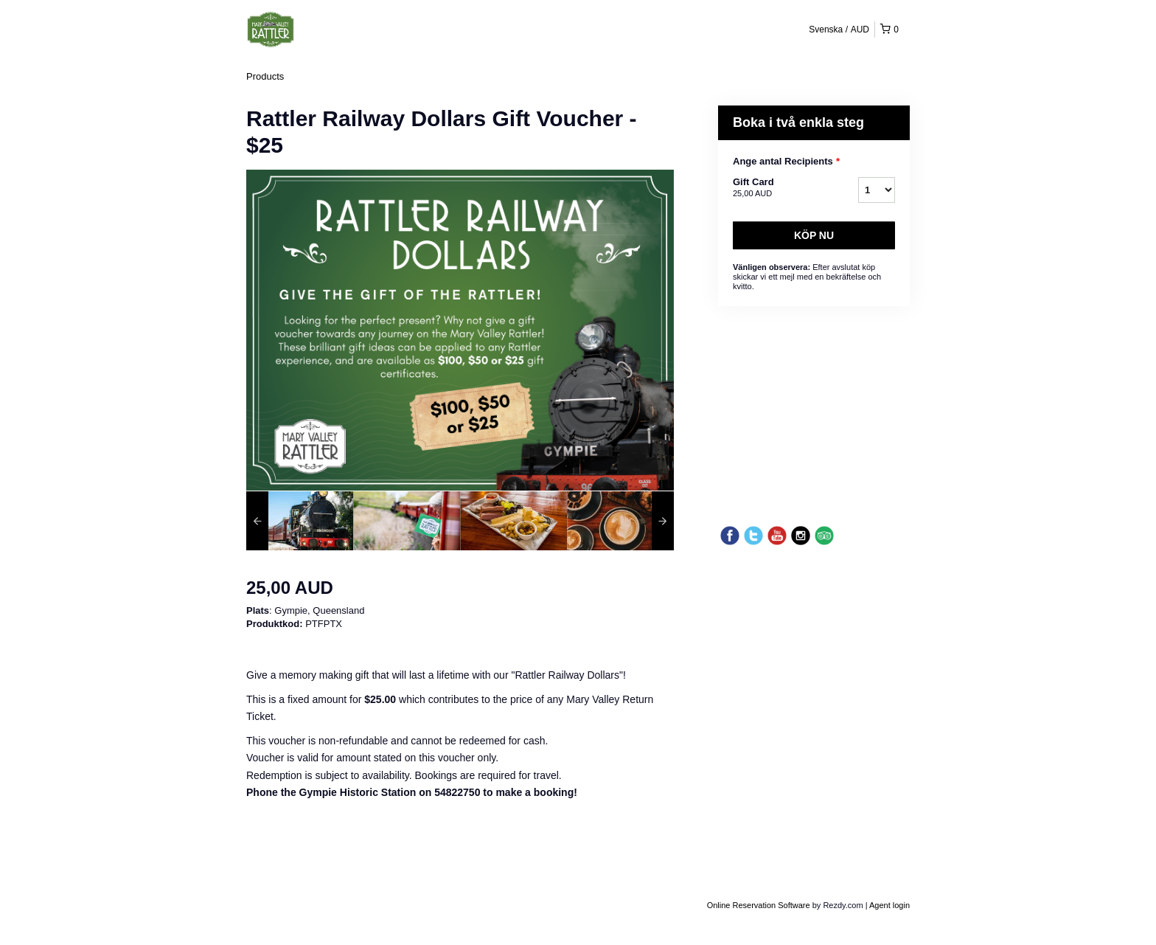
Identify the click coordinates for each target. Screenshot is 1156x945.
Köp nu (814, 235)
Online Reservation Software (758, 905)
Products (265, 76)
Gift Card (777, 188)
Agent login (889, 905)
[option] (299, 520)
